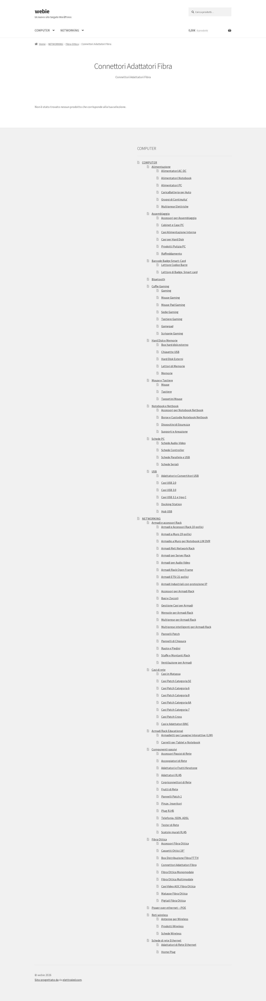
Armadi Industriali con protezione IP (184, 584)
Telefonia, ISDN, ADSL (175, 818)
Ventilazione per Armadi (176, 662)
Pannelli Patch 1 (171, 796)
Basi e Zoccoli (169, 598)
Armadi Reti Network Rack (178, 548)
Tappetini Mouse (171, 399)
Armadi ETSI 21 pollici (175, 577)
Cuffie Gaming (160, 286)
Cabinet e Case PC (172, 225)
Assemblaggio (161, 213)
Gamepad (167, 326)
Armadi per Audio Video (175, 562)
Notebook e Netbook (165, 406)
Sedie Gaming (169, 312)
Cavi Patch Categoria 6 (175, 688)
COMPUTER (42, 30)
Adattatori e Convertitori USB (180, 475)
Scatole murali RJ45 (174, 832)
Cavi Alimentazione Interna (178, 232)
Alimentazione (161, 167)
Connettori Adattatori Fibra (179, 865)
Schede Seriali (170, 464)
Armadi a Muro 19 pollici (176, 534)
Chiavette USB (170, 352)
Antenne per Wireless (174, 919)
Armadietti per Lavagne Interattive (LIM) (187, 735)
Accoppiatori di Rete (174, 761)
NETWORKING (69, 30)
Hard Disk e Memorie (165, 340)
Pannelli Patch (170, 634)
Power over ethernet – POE (169, 908)
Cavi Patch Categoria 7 (175, 709)
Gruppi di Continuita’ (174, 199)
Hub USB (166, 511)
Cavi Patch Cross (171, 716)
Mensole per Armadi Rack (177, 612)
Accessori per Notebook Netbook (182, 410)
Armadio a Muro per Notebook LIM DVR (185, 541)
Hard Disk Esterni (172, 359)
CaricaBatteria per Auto (176, 192)
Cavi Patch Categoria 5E (176, 681)
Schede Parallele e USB (175, 457)
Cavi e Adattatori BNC (175, 724)
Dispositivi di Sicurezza (175, 424)
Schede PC (158, 439)
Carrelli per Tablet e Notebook (180, 742)
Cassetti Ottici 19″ (173, 850)
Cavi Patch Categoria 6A (176, 702)
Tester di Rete (170, 825)
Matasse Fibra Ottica (174, 893)
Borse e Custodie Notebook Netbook (184, 417)
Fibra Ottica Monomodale (177, 872)
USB (154, 471)
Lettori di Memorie (173, 366)
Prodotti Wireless (172, 926)
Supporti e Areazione (174, 431)
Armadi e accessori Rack (167, 522)
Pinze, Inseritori (171, 803)
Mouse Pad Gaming (173, 305)
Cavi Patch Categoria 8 (175, 695)
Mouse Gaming (170, 297)
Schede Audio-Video (173, 443)
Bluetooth (158, 279)
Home (42, 44)
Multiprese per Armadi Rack (178, 619)
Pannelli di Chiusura (173, 641)
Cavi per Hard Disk (172, 239)
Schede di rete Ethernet (166, 940)
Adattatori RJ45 (171, 775)
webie (42, 11)
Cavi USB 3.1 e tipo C (173, 497)
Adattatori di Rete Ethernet (178, 944)
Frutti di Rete (169, 789)
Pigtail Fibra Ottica (173, 900)
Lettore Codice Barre (174, 265)
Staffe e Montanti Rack (175, 655)
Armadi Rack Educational (167, 731)
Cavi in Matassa (170, 674)
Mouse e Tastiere (162, 380)
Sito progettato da (47, 980)
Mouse (165, 384)
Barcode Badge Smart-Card (169, 261)
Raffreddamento (171, 253)
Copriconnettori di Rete (176, 782)
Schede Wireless (171, 933)
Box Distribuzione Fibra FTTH (180, 858)
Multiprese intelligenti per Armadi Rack (186, 627)
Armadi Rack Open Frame (177, 570)
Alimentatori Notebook (176, 178)
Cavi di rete (159, 670)
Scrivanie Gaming (172, 333)
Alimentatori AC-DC (173, 171)
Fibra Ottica (72, 44)
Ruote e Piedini (170, 648)
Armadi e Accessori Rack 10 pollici (182, 527)
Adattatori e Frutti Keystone (179, 768)
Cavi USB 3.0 (168, 490)
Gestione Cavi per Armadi (177, 605)
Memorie (167, 373)
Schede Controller (172, 450)
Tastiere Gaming (171, 319)
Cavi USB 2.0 (168, 483)
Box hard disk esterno (174, 344)
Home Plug (168, 952)
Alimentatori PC (171, 185)
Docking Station (171, 504)
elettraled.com (72, 980)
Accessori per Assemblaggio (179, 218)
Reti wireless (160, 915)
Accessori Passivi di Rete (176, 753)
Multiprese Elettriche (174, 206)
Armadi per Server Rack (175, 555)
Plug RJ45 (167, 811)
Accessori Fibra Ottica (175, 843)
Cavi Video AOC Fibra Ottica (178, 886)
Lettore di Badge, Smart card (179, 272)
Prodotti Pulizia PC (173, 246)
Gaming (166, 290)
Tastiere (166, 391)
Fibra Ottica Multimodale (177, 879)
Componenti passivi (164, 749)
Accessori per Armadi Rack (177, 591)
